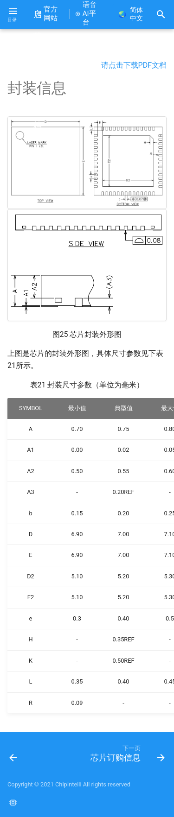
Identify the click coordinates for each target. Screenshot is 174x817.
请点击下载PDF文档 (134, 65)
